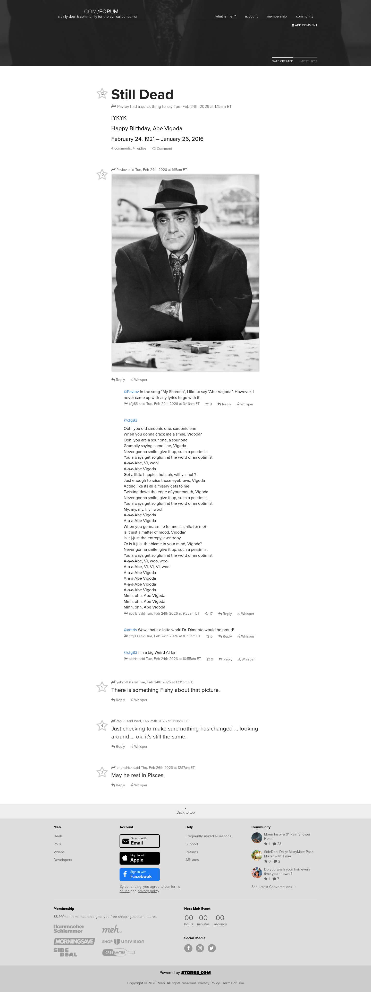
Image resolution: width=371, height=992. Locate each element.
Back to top (185, 812)
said (169, 403)
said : (158, 169)
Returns (191, 852)
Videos (59, 852)
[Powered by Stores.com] (185, 974)
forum (108, 11)
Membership (64, 908)
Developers (63, 860)
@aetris (130, 630)
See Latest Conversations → (274, 887)
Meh (57, 827)
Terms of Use (233, 983)
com (90, 11)
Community (261, 827)
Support (191, 844)
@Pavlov (131, 392)
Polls (57, 844)
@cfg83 (130, 420)
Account (126, 827)
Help (189, 827)
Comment (162, 148)
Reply (118, 379)
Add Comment (304, 25)
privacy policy (148, 891)
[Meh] (70, 8)
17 (209, 613)
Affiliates (192, 860)
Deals (58, 836)
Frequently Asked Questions (208, 836)
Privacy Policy (209, 983)
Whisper (139, 379)
